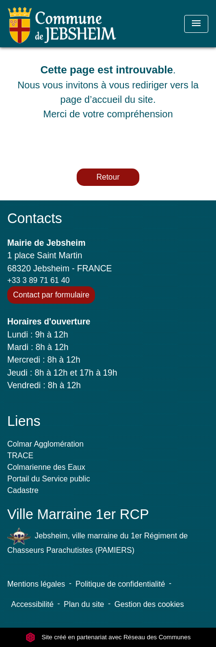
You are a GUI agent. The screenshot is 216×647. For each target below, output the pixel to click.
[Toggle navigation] (196, 24)
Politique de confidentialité (120, 584)
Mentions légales (36, 584)
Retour (108, 177)
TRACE (20, 455)
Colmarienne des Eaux (46, 467)
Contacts (34, 218)
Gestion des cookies (149, 604)
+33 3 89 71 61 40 (38, 280)
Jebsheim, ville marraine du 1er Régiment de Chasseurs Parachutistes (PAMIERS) (97, 541)
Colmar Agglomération (45, 444)
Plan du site (84, 604)
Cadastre (23, 490)
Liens (23, 421)
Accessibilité (32, 604)
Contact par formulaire (51, 295)
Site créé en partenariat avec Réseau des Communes (108, 637)
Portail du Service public (48, 479)
